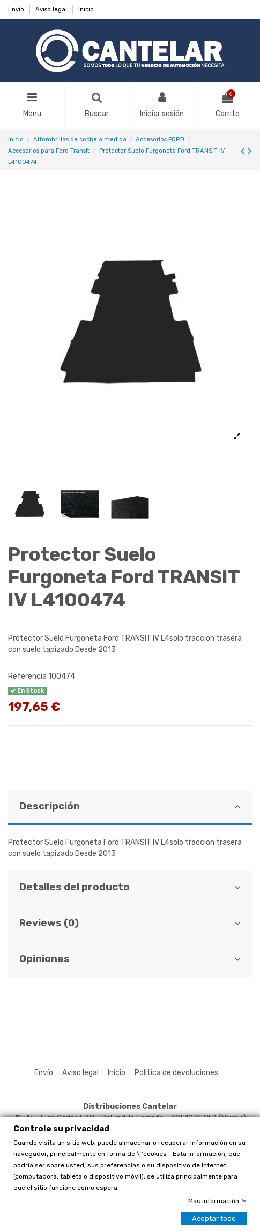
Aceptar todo (214, 1218)
